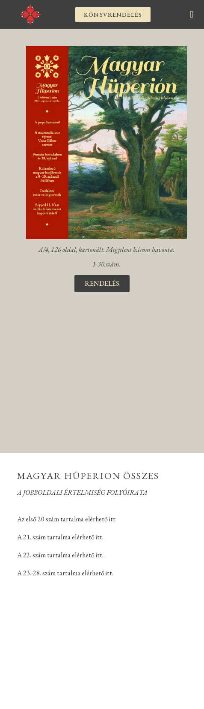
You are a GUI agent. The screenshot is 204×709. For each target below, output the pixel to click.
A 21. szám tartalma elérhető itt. (60, 536)
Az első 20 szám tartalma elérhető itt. (67, 519)
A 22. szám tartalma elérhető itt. (60, 554)
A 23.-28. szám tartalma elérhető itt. (65, 572)
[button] (113, 14)
